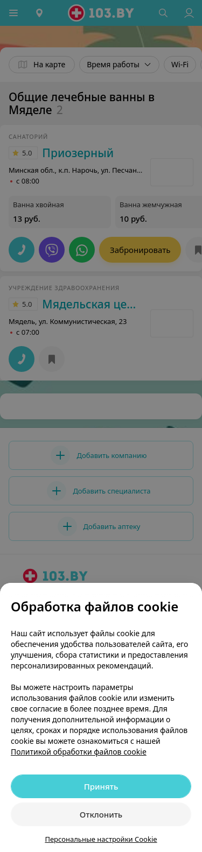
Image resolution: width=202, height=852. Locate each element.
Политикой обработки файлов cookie (79, 752)
